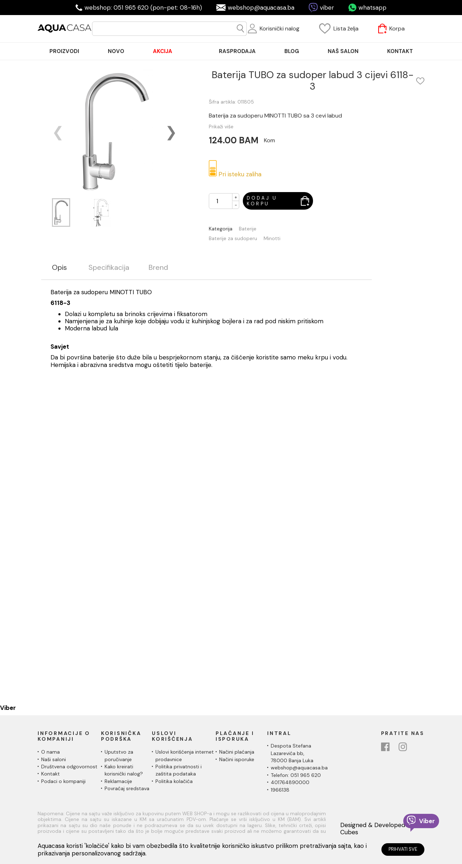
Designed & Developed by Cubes (377, 828)
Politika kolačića (174, 781)
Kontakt (50, 773)
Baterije (247, 229)
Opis (59, 267)
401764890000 (290, 782)
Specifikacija (108, 267)
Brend (158, 267)
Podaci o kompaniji (63, 781)
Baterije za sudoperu (233, 238)
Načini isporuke (236, 759)
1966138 (280, 790)
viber (327, 7)
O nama (50, 752)
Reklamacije (118, 781)
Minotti (272, 238)
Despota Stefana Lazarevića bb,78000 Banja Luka (292, 753)
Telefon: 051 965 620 (296, 775)
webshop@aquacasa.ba (261, 7)
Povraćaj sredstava (127, 788)
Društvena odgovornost (69, 766)
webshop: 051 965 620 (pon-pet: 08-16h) (143, 7)
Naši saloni (53, 759)
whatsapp (372, 7)
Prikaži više (221, 126)
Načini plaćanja (236, 752)
